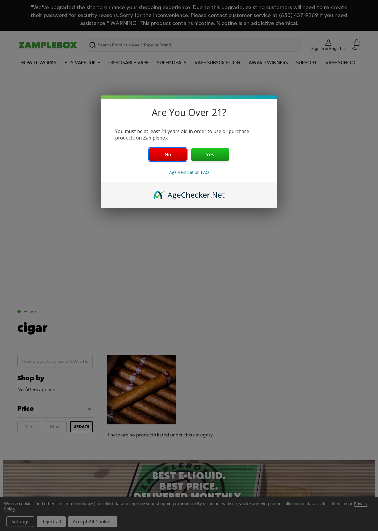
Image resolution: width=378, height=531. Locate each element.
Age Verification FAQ (189, 172)
